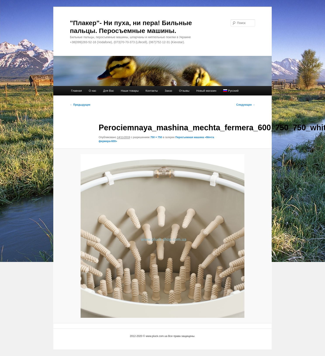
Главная (76, 90)
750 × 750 (156, 137)
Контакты (151, 90)
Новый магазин (206, 90)
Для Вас (108, 90)
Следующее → (245, 104)
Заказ (168, 90)
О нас (92, 90)
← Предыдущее (80, 104)
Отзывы (184, 90)
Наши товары (130, 90)
